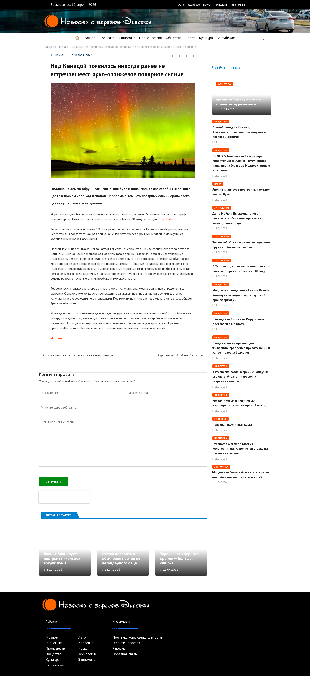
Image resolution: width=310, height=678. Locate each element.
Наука (206, 4)
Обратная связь (124, 656)
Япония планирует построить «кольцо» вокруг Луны (62, 560)
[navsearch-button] (263, 37)
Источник (57, 338)
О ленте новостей (126, 645)
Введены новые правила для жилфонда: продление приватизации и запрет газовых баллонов (241, 347)
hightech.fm (169, 219)
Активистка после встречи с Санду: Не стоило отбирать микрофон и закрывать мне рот (240, 376)
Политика (106, 38)
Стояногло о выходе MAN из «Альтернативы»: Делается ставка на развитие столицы (240, 448)
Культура (206, 38)
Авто (181, 4)
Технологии (221, 4)
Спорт (190, 38)
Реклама (119, 650)
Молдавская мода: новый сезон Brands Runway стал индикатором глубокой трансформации (240, 295)
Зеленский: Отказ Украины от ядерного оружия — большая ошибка (179, 558)
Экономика (238, 4)
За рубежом (226, 38)
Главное (89, 38)
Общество (174, 38)
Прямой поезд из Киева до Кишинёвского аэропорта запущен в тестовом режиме (239, 132)
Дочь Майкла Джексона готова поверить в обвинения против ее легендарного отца (123, 558)
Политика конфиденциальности (137, 639)
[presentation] (64, 497)
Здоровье (194, 4)
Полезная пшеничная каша (232, 424)
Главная (49, 47)
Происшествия (150, 38)
